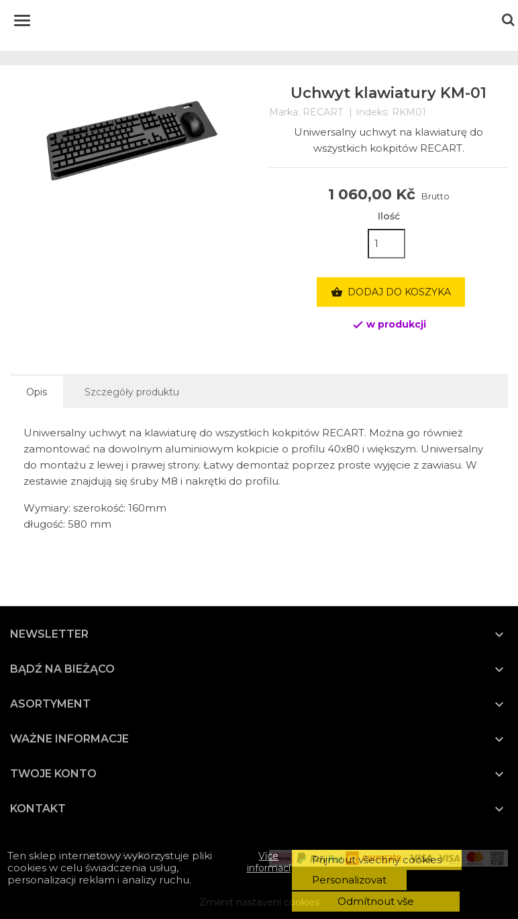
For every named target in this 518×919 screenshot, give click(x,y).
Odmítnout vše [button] (376, 901)
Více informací (269, 862)
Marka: (284, 112)
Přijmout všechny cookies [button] (377, 859)
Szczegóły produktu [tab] (132, 392)
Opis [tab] (36, 392)
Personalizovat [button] (349, 879)
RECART (323, 112)
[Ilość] (386, 243)
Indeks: (372, 112)
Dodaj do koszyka (391, 292)
